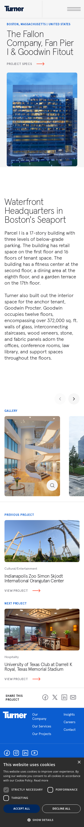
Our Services (41, 726)
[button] (42, 820)
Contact (69, 729)
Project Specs (25, 64)
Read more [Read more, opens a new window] (41, 780)
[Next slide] (74, 398)
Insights (69, 714)
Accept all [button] (21, 808)
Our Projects (41, 734)
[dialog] (42, 792)
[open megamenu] (61, 9)
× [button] (79, 762)
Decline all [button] (61, 808)
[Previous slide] (60, 398)
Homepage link (15, 715)
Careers (69, 722)
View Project (22, 591)
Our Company (42, 716)
